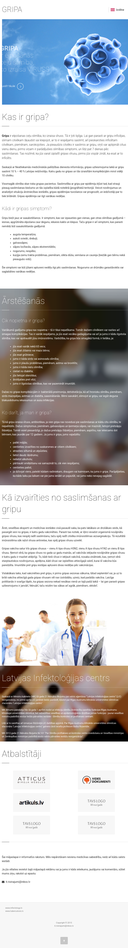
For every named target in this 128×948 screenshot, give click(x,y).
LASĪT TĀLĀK (13, 88)
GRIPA (12, 9)
